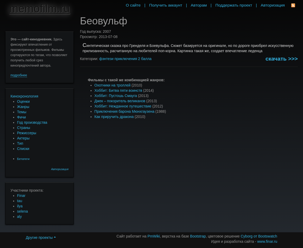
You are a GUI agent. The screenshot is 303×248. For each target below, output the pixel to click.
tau (19, 201)
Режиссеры (26, 133)
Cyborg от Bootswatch (259, 236)
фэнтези (106, 59)
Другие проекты (41, 237)
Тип (20, 143)
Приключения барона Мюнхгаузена (124, 111)
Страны (23, 128)
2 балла (144, 59)
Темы (21, 112)
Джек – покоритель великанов (119, 101)
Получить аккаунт (165, 5)
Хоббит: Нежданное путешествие (122, 106)
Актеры (23, 138)
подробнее (18, 75)
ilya (20, 206)
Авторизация (59, 169)
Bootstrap (198, 236)
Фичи (21, 117)
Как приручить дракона (114, 117)
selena (22, 211)
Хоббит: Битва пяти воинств (118, 90)
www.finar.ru (267, 241)
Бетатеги (23, 158)
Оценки (23, 101)
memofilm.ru (39, 8)
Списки (23, 149)
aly (19, 216)
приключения (125, 59)
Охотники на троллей (112, 85)
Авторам (199, 5)
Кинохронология (24, 96)
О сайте (133, 5)
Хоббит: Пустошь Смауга (115, 96)
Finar (21, 195)
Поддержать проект (233, 5)
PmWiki (153, 236)
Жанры (23, 107)
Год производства (32, 122)
